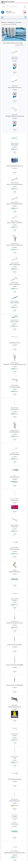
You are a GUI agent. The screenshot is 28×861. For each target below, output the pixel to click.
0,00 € (24, 10)
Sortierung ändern (20, 45)
